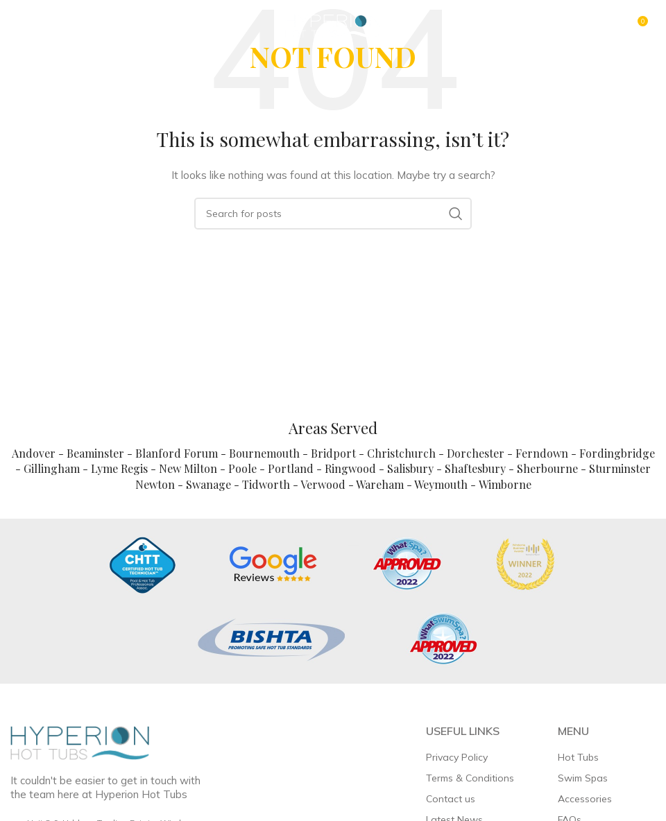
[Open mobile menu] (44, 26)
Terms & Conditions (470, 778)
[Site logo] (333, 25)
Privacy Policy (457, 757)
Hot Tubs (578, 757)
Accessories (585, 799)
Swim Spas (583, 778)
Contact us (450, 799)
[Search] (333, 214)
